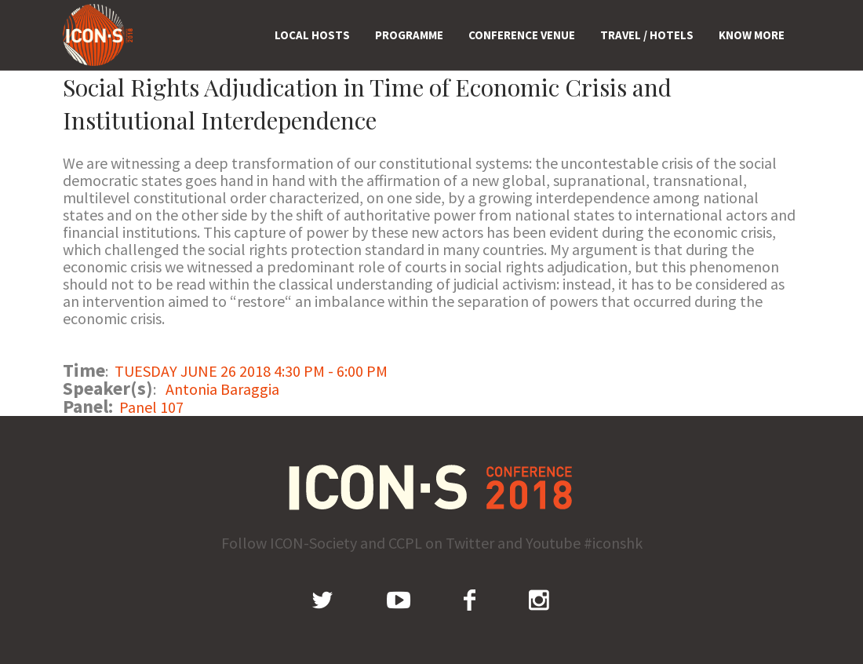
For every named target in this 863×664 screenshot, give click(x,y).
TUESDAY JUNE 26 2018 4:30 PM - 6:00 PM (251, 371)
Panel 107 (151, 407)
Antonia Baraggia (222, 389)
